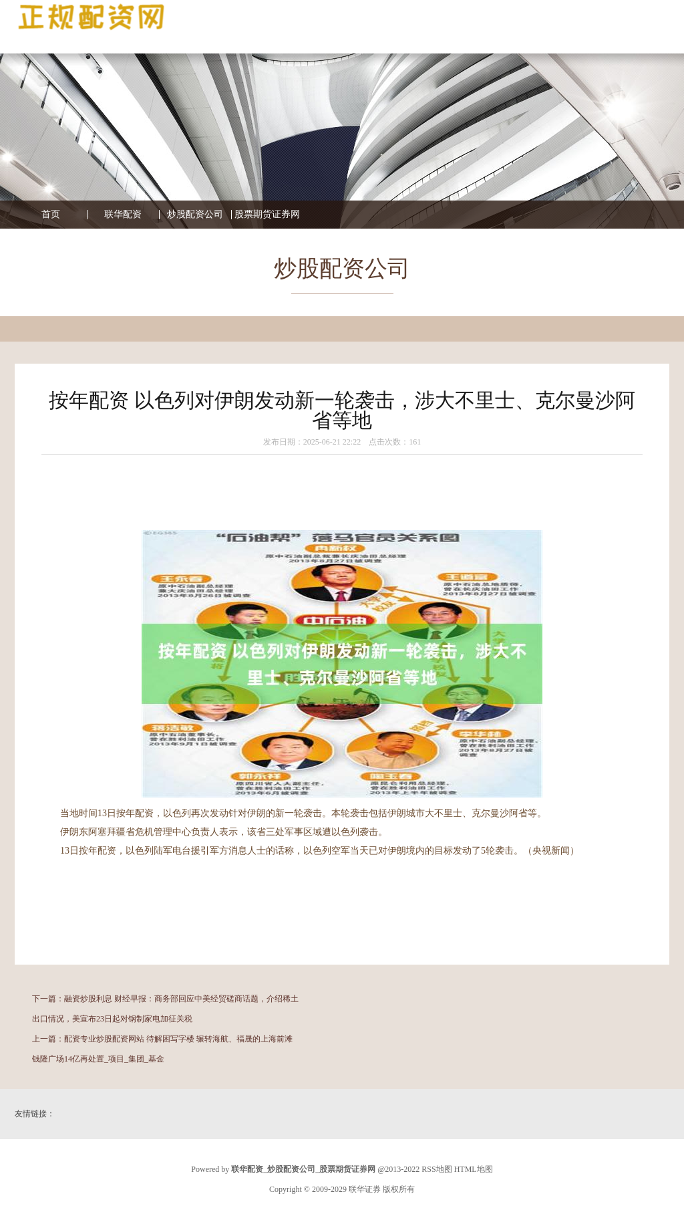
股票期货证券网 (267, 214)
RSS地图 (436, 1169)
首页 (50, 214)
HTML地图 (473, 1169)
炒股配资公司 (195, 214)
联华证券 (365, 1189)
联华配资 (123, 214)
